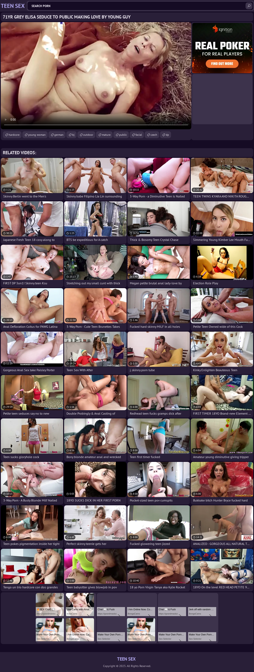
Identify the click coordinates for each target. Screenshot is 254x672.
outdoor (88, 135)
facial (138, 135)
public (123, 135)
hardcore (14, 135)
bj (73, 135)
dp (167, 135)
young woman (37, 135)
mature (106, 135)
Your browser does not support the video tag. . (96, 75)
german (58, 135)
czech (154, 135)
